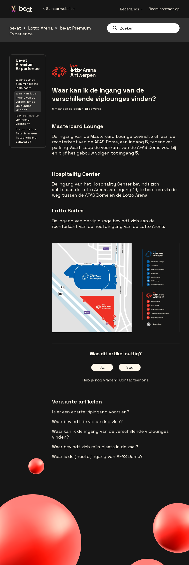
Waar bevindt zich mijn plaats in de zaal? (27, 84)
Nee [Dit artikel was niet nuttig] (130, 367)
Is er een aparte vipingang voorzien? (27, 120)
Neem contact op (164, 9)
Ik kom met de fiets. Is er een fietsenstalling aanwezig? (26, 135)
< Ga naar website (59, 8)
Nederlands (131, 9)
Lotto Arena (40, 28)
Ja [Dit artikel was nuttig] (102, 367)
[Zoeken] (143, 28)
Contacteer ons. (134, 380)
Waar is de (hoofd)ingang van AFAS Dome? (97, 456)
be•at (15, 28)
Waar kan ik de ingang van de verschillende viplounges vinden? (26, 102)
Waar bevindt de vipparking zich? (87, 421)
